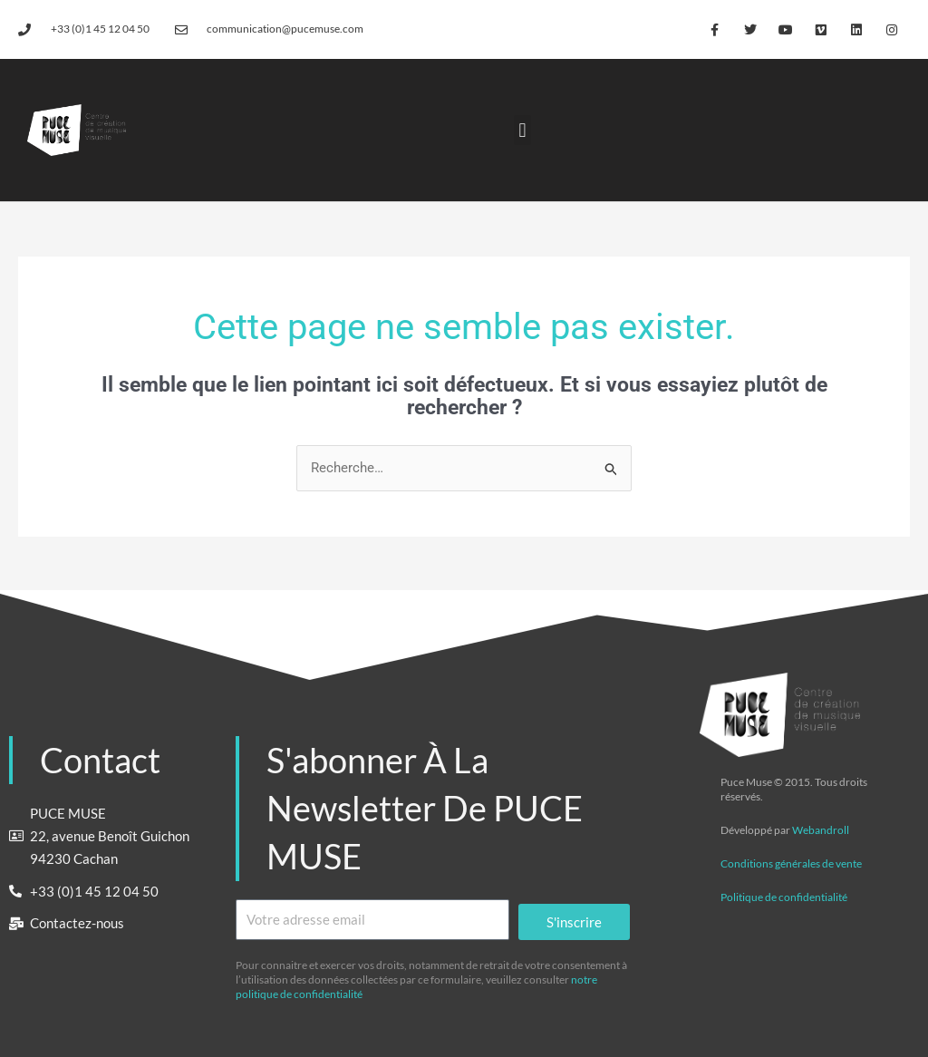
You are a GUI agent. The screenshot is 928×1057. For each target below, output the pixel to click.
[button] (522, 130)
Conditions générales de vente (791, 863)
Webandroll (820, 830)
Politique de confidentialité (783, 897)
